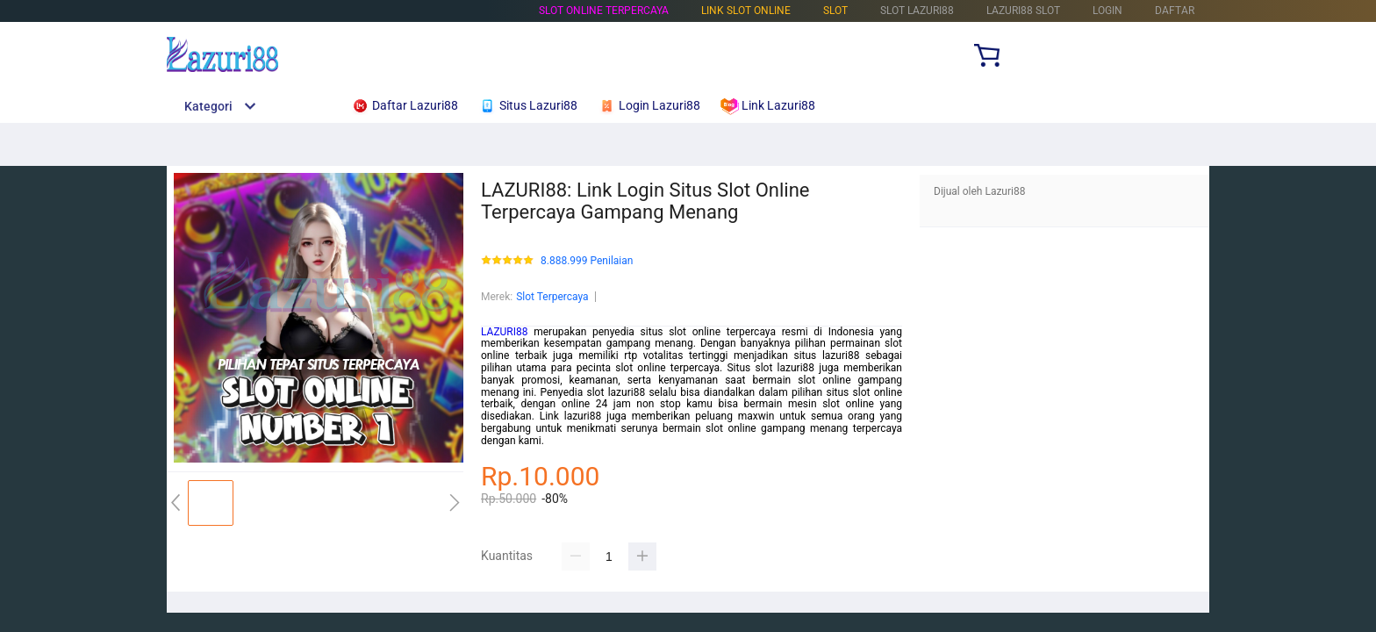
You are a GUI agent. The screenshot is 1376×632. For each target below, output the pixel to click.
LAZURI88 (504, 332)
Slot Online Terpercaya (604, 10)
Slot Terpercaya (552, 297)
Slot (835, 10)
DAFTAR (1174, 10)
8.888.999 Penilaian (587, 261)
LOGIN (1107, 10)
